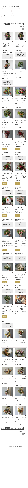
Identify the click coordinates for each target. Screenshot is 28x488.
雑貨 (14, 15)
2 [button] (24, 29)
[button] (26, 29)
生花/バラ (4, 6)
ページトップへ (26, 442)
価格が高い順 (20, 23)
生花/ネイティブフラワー (15, 6)
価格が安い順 (13, 23)
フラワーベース (5, 15)
